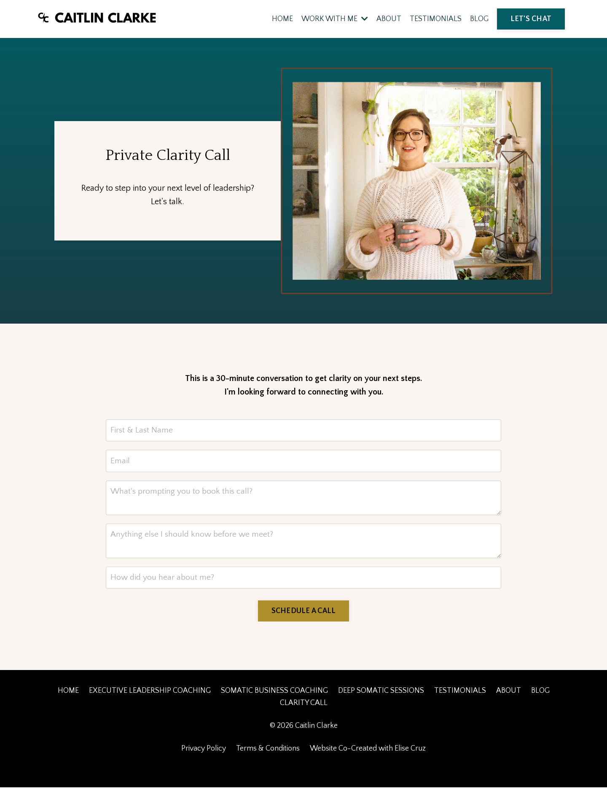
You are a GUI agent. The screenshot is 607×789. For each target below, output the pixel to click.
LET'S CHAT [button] (531, 19)
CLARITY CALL (304, 704)
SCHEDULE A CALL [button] (303, 612)
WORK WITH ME (334, 19)
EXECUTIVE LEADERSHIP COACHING (150, 692)
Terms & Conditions (268, 750)
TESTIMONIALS (436, 19)
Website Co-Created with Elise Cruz (368, 750)
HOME (282, 19)
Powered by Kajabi (304, 767)
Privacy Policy (203, 750)
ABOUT (388, 19)
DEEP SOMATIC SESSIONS (381, 692)
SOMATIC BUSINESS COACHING (274, 692)
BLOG (479, 19)
